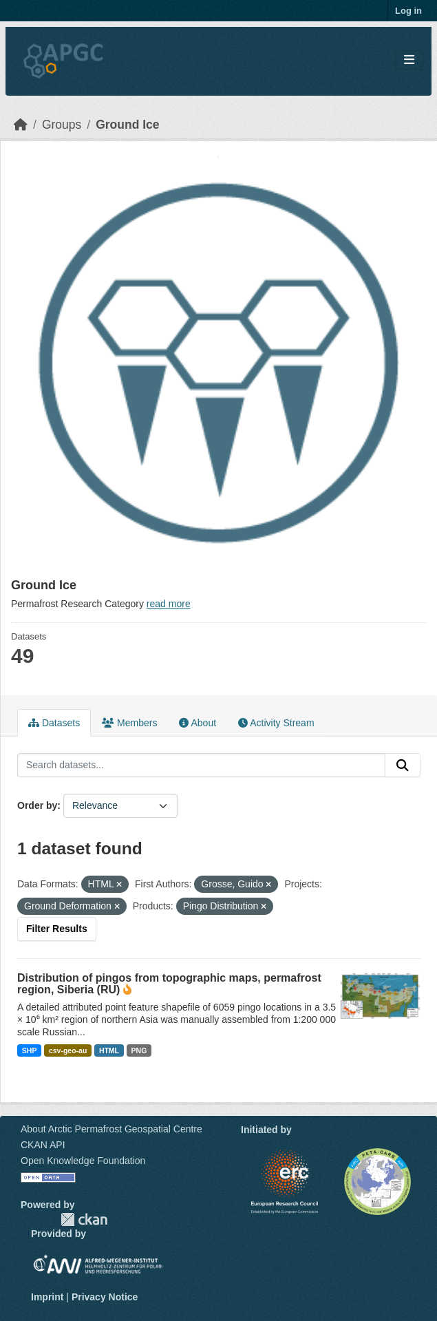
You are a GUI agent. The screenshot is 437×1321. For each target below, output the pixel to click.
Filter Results (56, 928)
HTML (109, 1050)
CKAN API (43, 1144)
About (197, 722)
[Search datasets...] (201, 765)
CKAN (84, 1219)
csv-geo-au (68, 1050)
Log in (408, 11)
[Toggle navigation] (409, 60)
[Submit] (402, 765)
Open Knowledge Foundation (83, 1160)
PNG (139, 1050)
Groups (61, 124)
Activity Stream (276, 722)
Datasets (54, 722)
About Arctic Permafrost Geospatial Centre (111, 1128)
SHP (29, 1050)
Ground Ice (127, 124)
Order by (37, 805)
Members (129, 722)
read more (169, 603)
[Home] (21, 124)
